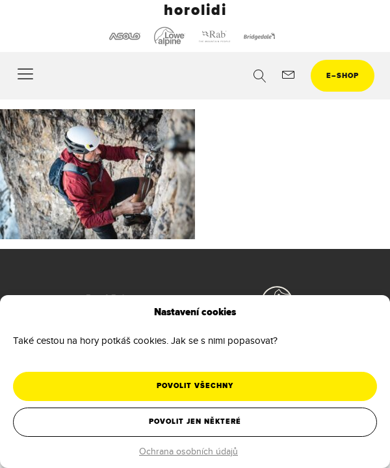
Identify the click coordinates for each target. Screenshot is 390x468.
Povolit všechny (195, 385)
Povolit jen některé (195, 421)
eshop (342, 75)
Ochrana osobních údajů (188, 451)
